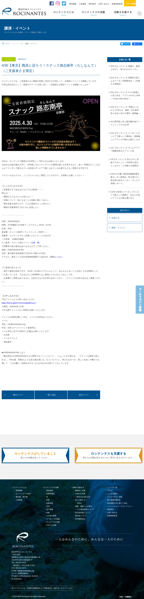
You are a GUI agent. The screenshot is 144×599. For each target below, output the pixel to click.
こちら (59, 257)
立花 (33, 242)
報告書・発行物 (22, 497)
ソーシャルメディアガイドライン (119, 506)
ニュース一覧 (17, 44)
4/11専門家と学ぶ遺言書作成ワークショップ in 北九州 (125, 123)
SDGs (79, 503)
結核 (48, 513)
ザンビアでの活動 (53, 522)
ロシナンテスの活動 (51, 487)
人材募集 (82, 4)
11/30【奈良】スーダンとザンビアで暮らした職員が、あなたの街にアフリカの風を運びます (125, 195)
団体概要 (72, 4)
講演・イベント (118, 228)
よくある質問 (112, 494)
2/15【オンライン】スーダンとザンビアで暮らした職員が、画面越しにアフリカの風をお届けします (125, 136)
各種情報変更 (117, 4)
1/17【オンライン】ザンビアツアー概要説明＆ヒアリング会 (125, 149)
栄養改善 (49, 503)
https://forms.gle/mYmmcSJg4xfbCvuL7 (19, 303)
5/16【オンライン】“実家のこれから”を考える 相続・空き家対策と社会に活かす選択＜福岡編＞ (125, 110)
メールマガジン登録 (114, 497)
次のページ (84, 395)
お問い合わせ (103, 4)
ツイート (125, 44)
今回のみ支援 (80, 494)
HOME (7, 44)
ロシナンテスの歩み (23, 494)
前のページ (18, 395)
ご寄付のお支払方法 (82, 497)
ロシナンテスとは (19, 487)
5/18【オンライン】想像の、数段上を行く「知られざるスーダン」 (125, 67)
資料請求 (92, 4)
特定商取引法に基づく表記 (117, 503)
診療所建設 (50, 494)
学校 (48, 500)
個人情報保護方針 (114, 500)
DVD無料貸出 (80, 519)
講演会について (81, 516)
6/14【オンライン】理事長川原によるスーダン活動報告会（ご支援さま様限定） (125, 81)
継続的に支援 (80, 490)
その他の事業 (51, 516)
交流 (48, 506)
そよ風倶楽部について (85, 509)
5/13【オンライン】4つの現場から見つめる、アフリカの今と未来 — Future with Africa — (125, 95)
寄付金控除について (82, 513)
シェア (137, 44)
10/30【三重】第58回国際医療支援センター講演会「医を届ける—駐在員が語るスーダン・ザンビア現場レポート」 (125, 178)
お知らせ (115, 218)
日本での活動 (51, 525)
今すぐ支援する (134, 4)
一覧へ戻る (51, 395)
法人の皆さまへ (81, 500)
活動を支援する (78, 487)
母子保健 (49, 509)
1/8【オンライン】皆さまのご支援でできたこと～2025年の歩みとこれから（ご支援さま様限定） (125, 162)
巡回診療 (49, 490)
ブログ (109, 490)
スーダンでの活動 (53, 519)
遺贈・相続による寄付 (83, 506)
